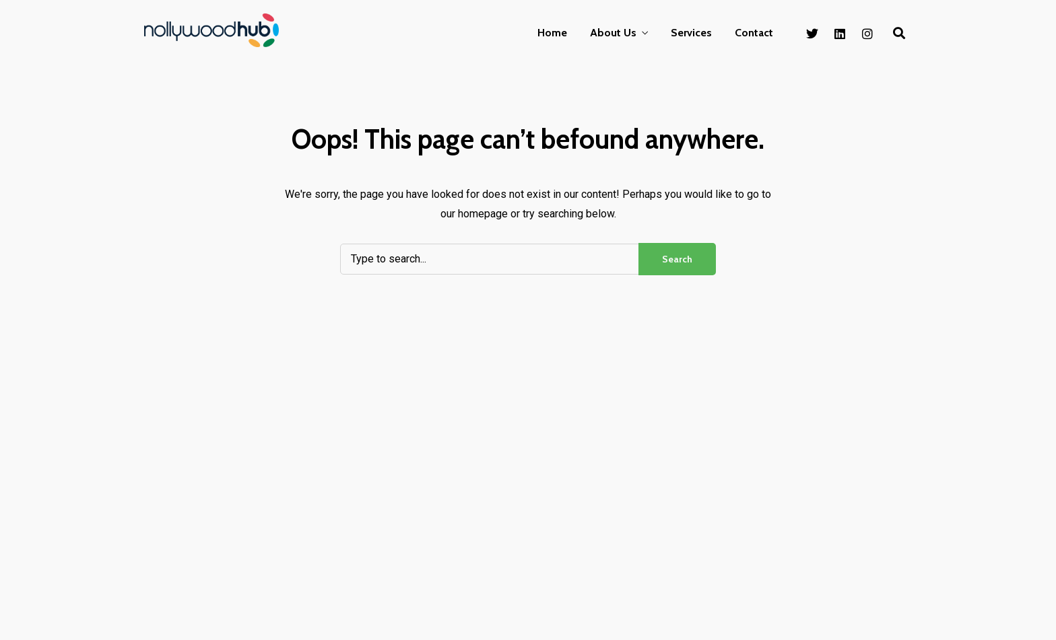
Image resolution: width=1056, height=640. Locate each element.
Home (552, 32)
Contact (754, 32)
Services (691, 32)
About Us (613, 32)
